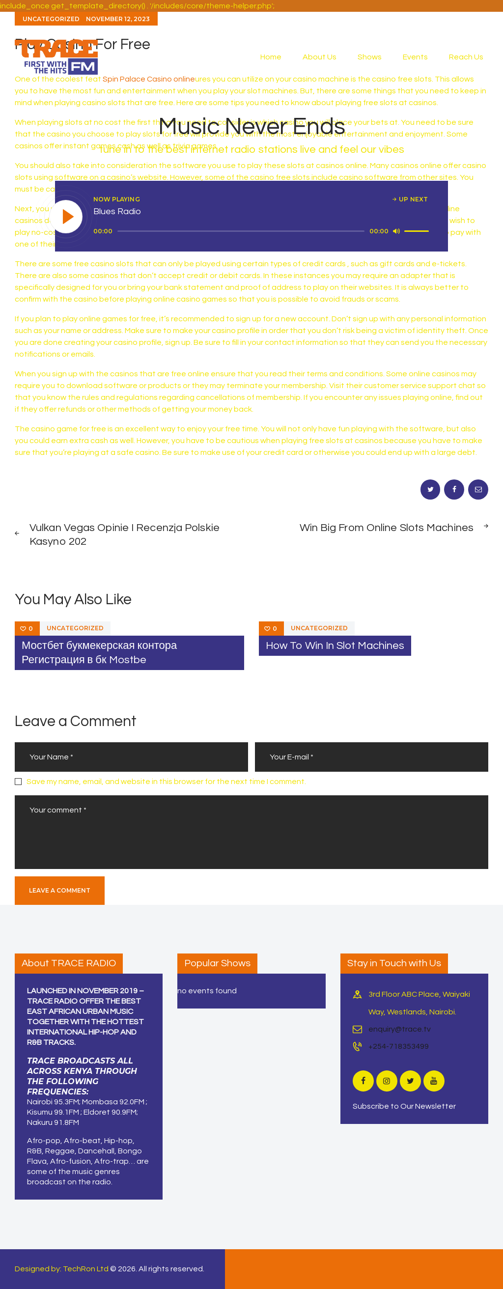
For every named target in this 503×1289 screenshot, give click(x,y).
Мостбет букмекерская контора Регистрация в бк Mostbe (99, 653)
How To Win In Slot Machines (335, 645)
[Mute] (396, 231)
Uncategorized (75, 628)
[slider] (240, 231)
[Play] (66, 217)
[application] (262, 231)
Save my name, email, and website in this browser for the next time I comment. (166, 781)
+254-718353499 (398, 1046)
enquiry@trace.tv (399, 1029)
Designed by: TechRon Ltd (62, 1269)
